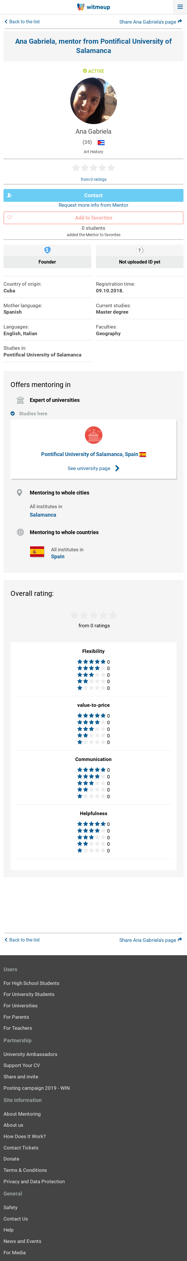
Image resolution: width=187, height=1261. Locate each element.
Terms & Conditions (25, 1170)
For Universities (21, 1006)
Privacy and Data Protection (34, 1181)
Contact (55, 195)
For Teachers (18, 1028)
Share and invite (21, 1077)
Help (9, 1230)
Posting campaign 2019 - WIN (37, 1088)
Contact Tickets (21, 1148)
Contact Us (16, 1219)
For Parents (16, 1017)
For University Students (29, 994)
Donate (11, 1159)
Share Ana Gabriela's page (150, 22)
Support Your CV (22, 1065)
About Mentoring (22, 1114)
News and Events (22, 1241)
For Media (15, 1252)
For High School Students (32, 983)
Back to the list (24, 21)
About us (13, 1125)
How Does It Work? (25, 1136)
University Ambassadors (30, 1054)
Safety (11, 1207)
